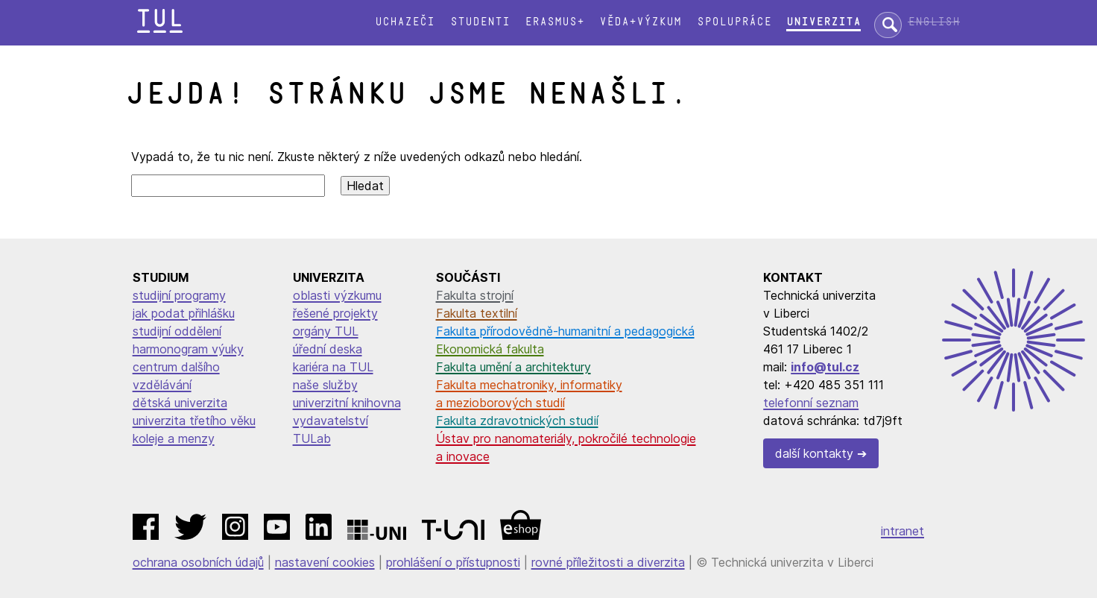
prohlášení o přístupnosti (453, 562)
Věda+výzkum (640, 22)
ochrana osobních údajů (198, 562)
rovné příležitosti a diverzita (608, 562)
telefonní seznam (811, 402)
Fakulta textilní (476, 313)
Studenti (480, 22)
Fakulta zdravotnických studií (517, 420)
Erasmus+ (554, 22)
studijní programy (179, 295)
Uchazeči (404, 22)
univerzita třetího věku (194, 420)
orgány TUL (325, 331)
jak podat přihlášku (184, 313)
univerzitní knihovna (347, 402)
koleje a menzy (174, 438)
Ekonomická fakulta (490, 349)
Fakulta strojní (474, 295)
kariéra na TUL (333, 366)
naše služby (325, 384)
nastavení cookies (325, 562)
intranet (902, 530)
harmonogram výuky (188, 349)
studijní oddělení (177, 331)
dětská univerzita (180, 402)
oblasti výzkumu (337, 295)
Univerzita (823, 22)
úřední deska (327, 349)
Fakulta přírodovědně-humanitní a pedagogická (565, 331)
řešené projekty (335, 313)
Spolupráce (734, 22)
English (934, 22)
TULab (312, 438)
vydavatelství (330, 420)
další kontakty (814, 453)
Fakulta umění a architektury (513, 366)
